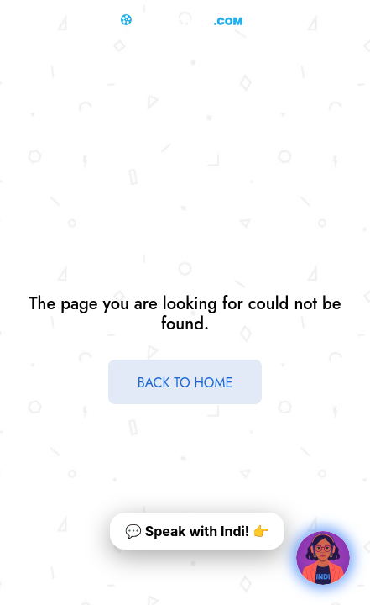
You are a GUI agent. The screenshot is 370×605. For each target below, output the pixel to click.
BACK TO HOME (185, 382)
